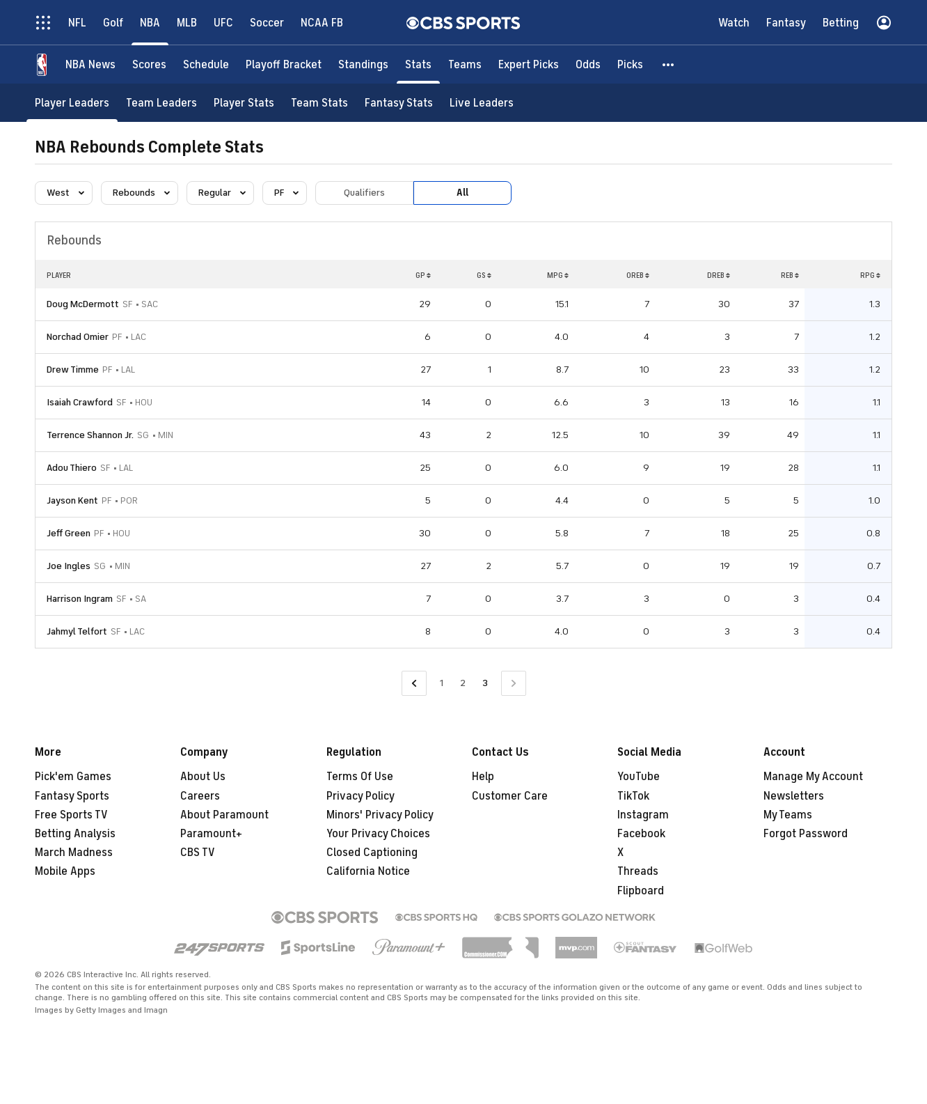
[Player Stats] (244, 103)
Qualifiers (364, 193)
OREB (637, 275)
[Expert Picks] (528, 64)
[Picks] (630, 64)
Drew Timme (73, 369)
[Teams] (465, 64)
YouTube (638, 777)
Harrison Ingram (80, 599)
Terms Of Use (359, 777)
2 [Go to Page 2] (463, 683)
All (462, 193)
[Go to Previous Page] (414, 684)
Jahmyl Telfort (77, 631)
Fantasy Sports (72, 796)
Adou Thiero (72, 468)
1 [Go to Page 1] (441, 683)
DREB (718, 275)
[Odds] (588, 64)
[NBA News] (90, 64)
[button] (668, 64)
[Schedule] (206, 64)
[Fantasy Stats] (398, 103)
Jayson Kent (72, 500)
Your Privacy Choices (378, 834)
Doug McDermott (83, 304)
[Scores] (149, 64)
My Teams (787, 815)
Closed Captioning (372, 853)
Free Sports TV (71, 815)
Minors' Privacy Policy (380, 815)
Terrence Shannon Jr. (90, 435)
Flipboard (640, 891)
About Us (202, 777)
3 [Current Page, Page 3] (485, 683)
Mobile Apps (65, 871)
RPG (870, 275)
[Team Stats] (319, 103)
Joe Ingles (68, 566)
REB (790, 275)
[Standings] (363, 64)
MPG (558, 275)
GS (484, 275)
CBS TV (197, 853)
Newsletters (793, 796)
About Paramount (224, 815)
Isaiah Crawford (80, 402)
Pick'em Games (73, 777)
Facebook (641, 834)
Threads (637, 871)
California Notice (368, 871)
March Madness (74, 853)
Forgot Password (805, 834)
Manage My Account (813, 777)
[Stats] (418, 64)
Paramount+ (211, 834)
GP (423, 275)
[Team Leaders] (161, 103)
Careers (200, 796)
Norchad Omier (78, 337)
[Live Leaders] (481, 103)
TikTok (633, 796)
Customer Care (510, 796)
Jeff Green (68, 533)
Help (483, 777)
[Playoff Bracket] (283, 64)
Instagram (643, 815)
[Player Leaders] (72, 103)
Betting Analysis (75, 834)
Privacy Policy (360, 796)
